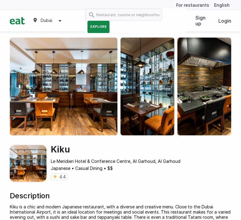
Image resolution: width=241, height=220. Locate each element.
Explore (98, 26)
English (222, 5)
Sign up (200, 21)
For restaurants (192, 5)
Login (224, 21)
